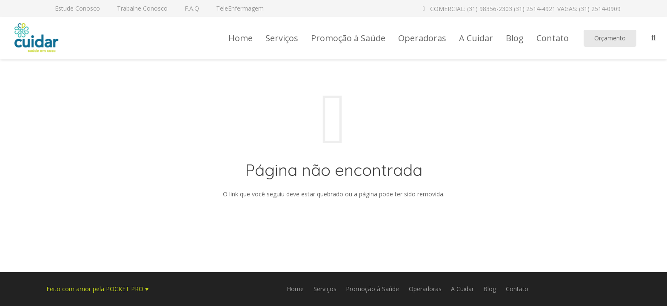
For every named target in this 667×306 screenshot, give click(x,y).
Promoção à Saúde (372, 289)
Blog (489, 289)
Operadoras (425, 289)
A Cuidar (462, 289)
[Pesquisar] (653, 38)
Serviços (325, 289)
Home (295, 289)
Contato (517, 289)
